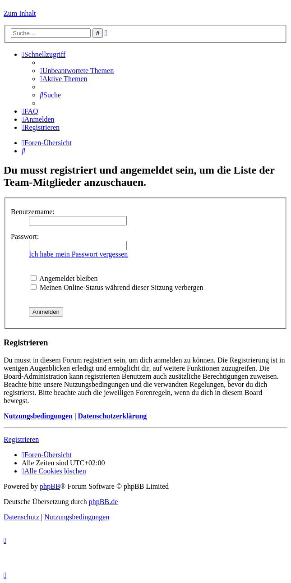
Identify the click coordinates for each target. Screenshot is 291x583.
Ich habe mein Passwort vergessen (78, 254)
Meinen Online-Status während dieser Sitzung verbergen (117, 287)
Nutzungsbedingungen (38, 416)
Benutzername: (33, 212)
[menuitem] (77, 70)
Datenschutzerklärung (112, 416)
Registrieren (21, 439)
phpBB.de (103, 501)
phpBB (50, 486)
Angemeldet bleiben (64, 278)
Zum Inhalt (20, 13)
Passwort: (25, 236)
